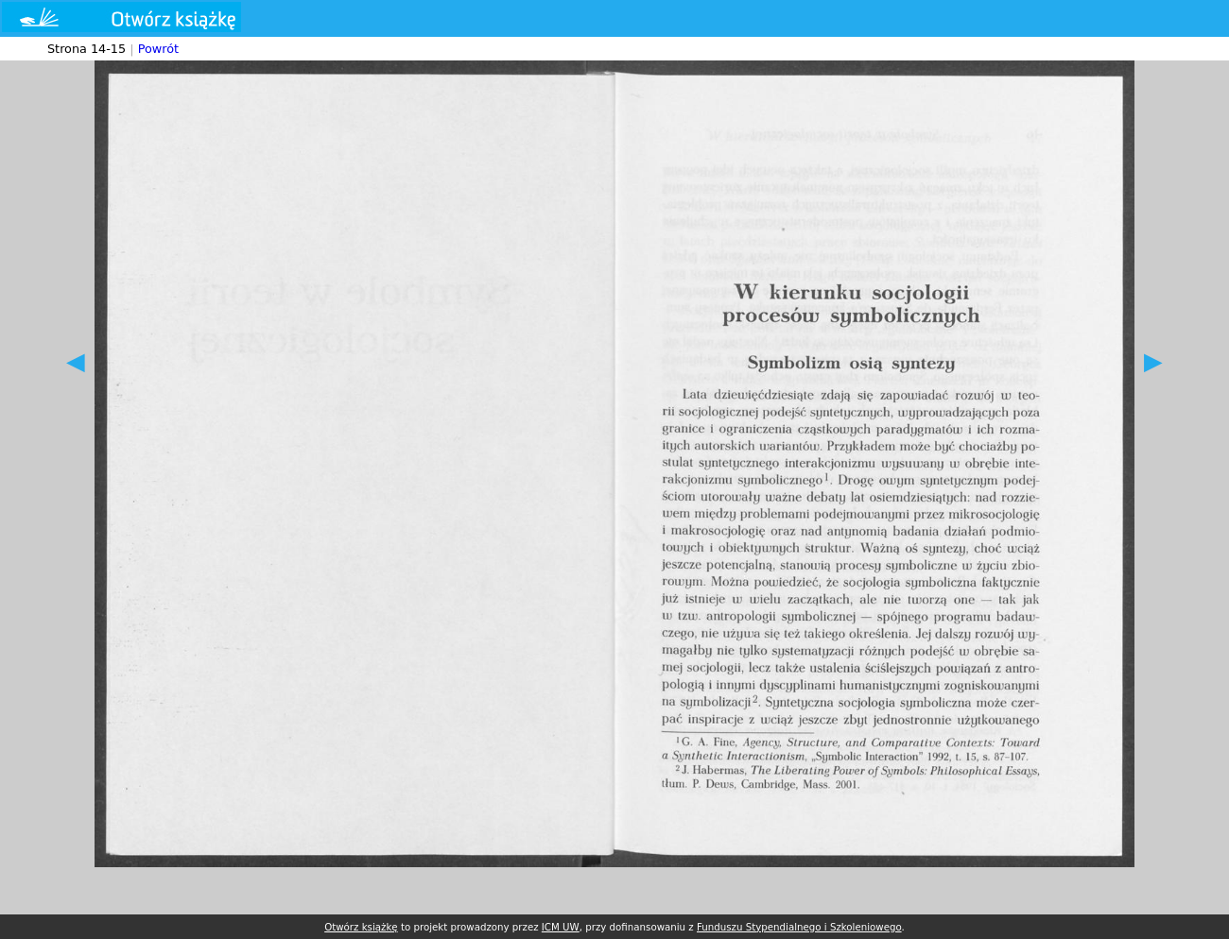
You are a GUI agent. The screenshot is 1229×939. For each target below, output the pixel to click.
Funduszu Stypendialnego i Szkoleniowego (799, 926)
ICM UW (561, 926)
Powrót (158, 49)
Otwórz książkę (361, 926)
